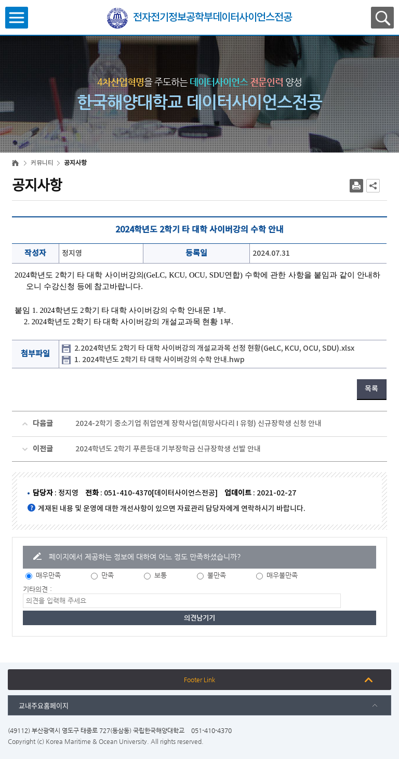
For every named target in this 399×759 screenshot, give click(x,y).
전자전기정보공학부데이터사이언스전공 (212, 17)
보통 (160, 575)
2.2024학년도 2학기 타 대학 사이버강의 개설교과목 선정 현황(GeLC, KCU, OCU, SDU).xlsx (214, 348)
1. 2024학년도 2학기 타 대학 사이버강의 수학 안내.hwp (159, 359)
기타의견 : (37, 589)
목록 (371, 388)
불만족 (216, 575)
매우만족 (48, 575)
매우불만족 (282, 575)
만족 (107, 575)
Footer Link (199, 679)
